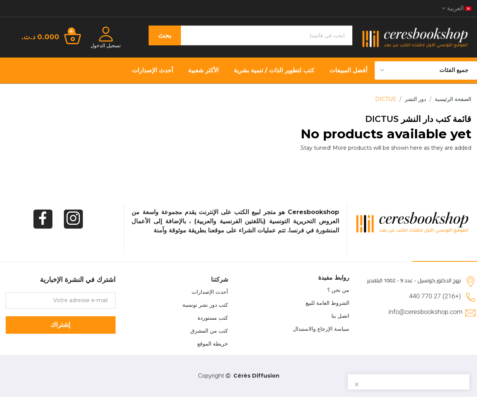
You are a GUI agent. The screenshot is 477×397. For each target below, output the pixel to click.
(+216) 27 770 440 (435, 296)
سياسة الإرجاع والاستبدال (321, 328)
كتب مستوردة (213, 317)
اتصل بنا (340, 315)
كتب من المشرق (209, 330)
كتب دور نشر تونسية (205, 304)
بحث (164, 35)
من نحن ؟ (338, 290)
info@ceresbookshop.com (425, 311)
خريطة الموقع (212, 343)
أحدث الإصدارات (210, 291)
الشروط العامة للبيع (327, 302)
